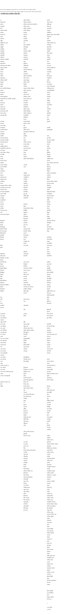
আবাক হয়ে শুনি (4, 111)
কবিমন (25, 49)
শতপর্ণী (48, 411)
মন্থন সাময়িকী (50, 272)
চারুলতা (26, 204)
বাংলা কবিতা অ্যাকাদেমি (52, 162)
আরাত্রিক (2, 171)
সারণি (48, 491)
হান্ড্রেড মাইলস (50, 597)
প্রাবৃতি (48, 51)
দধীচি (25, 409)
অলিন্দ (1, 105)
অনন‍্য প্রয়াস (3, 113)
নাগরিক (25, 452)
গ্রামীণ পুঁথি (26, 196)
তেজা (25, 336)
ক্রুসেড (25, 127)
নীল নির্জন (26, 475)
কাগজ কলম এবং (28, 98)
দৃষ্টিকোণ (26, 423)
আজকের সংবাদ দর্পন (5, 187)
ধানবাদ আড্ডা (27, 435)
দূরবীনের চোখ (27, 371)
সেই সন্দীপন (50, 450)
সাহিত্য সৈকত (50, 452)
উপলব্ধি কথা (3, 262)
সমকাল (48, 479)
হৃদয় (48, 595)
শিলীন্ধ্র (48, 406)
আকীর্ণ (2, 136)
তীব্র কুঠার (26, 332)
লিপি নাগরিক (50, 380)
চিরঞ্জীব (25, 210)
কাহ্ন (25, 61)
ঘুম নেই (25, 194)
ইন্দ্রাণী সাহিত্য (3, 229)
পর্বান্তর (48, 57)
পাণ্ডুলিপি (49, 78)
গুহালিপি (26, 198)
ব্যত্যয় (48, 144)
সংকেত (48, 483)
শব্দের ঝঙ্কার (49, 417)
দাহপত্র (25, 406)
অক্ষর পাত (2, 107)
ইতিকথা (2, 237)
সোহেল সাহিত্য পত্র (51, 514)
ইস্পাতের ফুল (3, 231)
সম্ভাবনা (49, 437)
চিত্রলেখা (26, 218)
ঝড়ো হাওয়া (26, 299)
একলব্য (2, 320)
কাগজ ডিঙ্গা (26, 144)
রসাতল (48, 336)
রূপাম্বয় (48, 328)
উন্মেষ (1, 260)
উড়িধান (2, 291)
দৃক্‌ (24, 390)
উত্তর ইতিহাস (3, 280)
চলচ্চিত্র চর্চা (26, 241)
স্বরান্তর (48, 570)
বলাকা (48, 160)
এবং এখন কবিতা (4, 338)
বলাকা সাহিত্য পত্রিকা (52, 181)
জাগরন (25, 278)
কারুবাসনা (26, 146)
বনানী (48, 189)
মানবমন (49, 274)
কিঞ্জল (25, 84)
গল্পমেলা (26, 183)
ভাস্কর (48, 241)
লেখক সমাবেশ (50, 361)
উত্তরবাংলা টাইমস (4, 285)
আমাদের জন (3, 177)
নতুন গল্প (26, 454)
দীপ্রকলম (26, 367)
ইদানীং (2, 222)
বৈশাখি (48, 202)
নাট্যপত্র (25, 460)
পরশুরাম (49, 36)
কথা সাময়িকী (27, 45)
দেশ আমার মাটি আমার (29, 394)
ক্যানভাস (26, 67)
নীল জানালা (27, 500)
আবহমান (2, 196)
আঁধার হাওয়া (3, 179)
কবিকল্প (25, 136)
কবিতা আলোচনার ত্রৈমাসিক (30, 24)
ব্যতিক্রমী (49, 187)
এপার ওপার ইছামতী (5, 375)
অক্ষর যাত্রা (2, 22)
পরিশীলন (49, 32)
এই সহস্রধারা (3, 318)
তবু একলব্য (26, 346)
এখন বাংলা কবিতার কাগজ (6, 371)
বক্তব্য (48, 206)
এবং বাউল (2, 357)
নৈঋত (25, 483)
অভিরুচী (2, 55)
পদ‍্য (48, 117)
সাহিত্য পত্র (49, 493)
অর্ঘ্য (1, 28)
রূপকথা (48, 353)
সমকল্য (48, 551)
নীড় (24, 448)
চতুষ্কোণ (25, 212)
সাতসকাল (49, 522)
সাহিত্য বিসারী (50, 533)
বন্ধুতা (48, 212)
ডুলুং (25, 400)
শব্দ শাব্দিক (49, 409)
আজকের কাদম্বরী (4, 140)
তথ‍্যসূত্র (25, 351)
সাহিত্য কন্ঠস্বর (50, 516)
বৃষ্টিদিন (48, 152)
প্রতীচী (48, 100)
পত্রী (48, 38)
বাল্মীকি (48, 156)
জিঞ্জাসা (26, 264)
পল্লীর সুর (49, 24)
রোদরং (48, 346)
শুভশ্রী (48, 421)
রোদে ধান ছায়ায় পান (52, 334)
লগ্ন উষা (49, 371)
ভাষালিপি (49, 255)
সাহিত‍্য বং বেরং (50, 572)
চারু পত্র (25, 225)
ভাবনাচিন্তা (49, 239)
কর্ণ (24, 43)
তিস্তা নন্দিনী (26, 344)
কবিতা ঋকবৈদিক (28, 76)
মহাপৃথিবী (49, 278)
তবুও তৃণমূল (26, 324)
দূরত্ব (25, 375)
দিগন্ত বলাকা (27, 386)
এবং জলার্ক (3, 359)
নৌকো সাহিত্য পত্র (28, 471)
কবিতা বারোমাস (27, 28)
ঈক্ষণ (1, 245)
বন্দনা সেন (26, 446)
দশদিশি (25, 398)
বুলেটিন (49, 210)
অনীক (1, 76)
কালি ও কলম (27, 123)
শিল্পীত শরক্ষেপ (50, 400)
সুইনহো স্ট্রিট (50, 576)
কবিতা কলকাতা (27, 22)
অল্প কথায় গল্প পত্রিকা (5, 65)
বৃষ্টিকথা (48, 169)
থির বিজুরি (26, 361)
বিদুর (48, 231)
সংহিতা (48, 566)
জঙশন (25, 293)
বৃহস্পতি (49, 138)
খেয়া (25, 167)
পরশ (48, 61)
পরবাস (48, 94)
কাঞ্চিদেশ (26, 117)
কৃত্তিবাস (25, 63)
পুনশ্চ (48, 119)
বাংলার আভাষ (50, 183)
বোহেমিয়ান (49, 194)
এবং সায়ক (2, 334)
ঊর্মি (1, 276)
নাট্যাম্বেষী (26, 479)
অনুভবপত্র (2, 78)
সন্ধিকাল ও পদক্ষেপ (51, 475)
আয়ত (1, 206)
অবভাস (2, 38)
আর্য (1, 212)
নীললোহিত (26, 469)
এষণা (1, 336)
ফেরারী (48, 127)
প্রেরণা (48, 55)
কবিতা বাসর (26, 129)
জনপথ (25, 272)
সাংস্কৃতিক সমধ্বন (51, 471)
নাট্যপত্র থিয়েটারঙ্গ (28, 477)
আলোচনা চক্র (3, 210)
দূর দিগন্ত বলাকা (27, 378)
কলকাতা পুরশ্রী (27, 51)
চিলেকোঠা (26, 235)
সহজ (48, 485)
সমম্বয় (48, 518)
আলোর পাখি (3, 189)
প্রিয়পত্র (49, 82)
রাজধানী (49, 324)
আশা (1, 173)
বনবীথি (48, 218)
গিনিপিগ (26, 187)
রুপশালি (49, 351)
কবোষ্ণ (25, 32)
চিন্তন (25, 206)
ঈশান (1, 247)
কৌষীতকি (26, 65)
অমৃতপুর (2, 61)
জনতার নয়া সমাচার (28, 287)
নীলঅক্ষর (26, 508)
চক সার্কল (26, 245)
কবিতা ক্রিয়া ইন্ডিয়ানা (29, 158)
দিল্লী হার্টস (26, 419)
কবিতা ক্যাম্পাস (27, 90)
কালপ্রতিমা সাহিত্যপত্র (29, 131)
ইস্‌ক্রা (1, 225)
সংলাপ (48, 535)
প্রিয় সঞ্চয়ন (49, 53)
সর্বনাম (48, 584)
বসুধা (48, 146)
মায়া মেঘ (49, 293)
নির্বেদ (25, 466)
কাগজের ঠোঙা (27, 148)
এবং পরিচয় (3, 367)
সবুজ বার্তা (49, 510)
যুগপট (48, 311)
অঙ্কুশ (1, 40)
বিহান (48, 179)
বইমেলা (48, 154)
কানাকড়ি (26, 40)
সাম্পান (48, 582)
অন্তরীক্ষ (2, 49)
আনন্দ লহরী (3, 194)
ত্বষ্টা (24, 322)
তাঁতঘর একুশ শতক (28, 328)
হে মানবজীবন (50, 593)
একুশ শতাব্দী (3, 322)
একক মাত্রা (2, 313)
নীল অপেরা (26, 497)
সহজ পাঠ (49, 543)
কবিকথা (25, 92)
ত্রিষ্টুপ (25, 342)
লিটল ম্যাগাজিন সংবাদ (52, 373)
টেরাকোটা (26, 305)
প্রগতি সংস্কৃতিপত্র (51, 67)
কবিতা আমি (26, 109)
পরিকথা (49, 40)
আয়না (1, 158)
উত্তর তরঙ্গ (2, 255)
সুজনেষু (49, 442)
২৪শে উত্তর (49, 607)
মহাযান (48, 289)
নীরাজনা (26, 495)
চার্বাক (25, 243)
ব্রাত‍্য (48, 225)
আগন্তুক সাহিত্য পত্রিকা (5, 185)
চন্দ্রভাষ (25, 237)
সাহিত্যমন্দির (50, 495)
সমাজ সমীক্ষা (50, 528)
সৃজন (48, 526)
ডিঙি (25, 315)
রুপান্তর (48, 344)
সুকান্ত (48, 547)
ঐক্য (1, 384)
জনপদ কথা (26, 262)
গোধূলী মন (26, 177)
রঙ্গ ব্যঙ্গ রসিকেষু (51, 326)
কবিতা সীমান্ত (27, 30)
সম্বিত (48, 537)
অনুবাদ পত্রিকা (3, 67)
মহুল (48, 299)
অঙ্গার (1, 74)
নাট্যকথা (26, 458)
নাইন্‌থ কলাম (27, 487)
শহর (48, 394)
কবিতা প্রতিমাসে (27, 113)
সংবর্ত (48, 562)
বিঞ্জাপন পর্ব (49, 198)
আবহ (1, 156)
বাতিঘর (48, 204)
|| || (10, 13)
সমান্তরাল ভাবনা (51, 568)
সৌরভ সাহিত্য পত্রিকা (52, 504)
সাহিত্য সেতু (50, 500)
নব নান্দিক (26, 485)
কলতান (25, 34)
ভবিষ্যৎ (48, 253)
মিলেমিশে (49, 270)
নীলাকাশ (26, 473)
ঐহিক (1, 386)
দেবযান (25, 392)
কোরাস (25, 156)
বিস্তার (48, 216)
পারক (48, 74)
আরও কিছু (2, 125)
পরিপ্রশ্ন (48, 96)
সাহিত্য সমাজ (50, 497)
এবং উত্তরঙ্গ (3, 326)
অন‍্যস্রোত (2, 103)
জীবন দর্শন (26, 274)
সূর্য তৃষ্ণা (49, 545)
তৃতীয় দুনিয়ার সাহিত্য (29, 330)
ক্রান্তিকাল (26, 107)
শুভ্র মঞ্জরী (49, 392)
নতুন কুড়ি (26, 502)
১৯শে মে (49, 609)
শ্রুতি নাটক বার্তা (51, 390)
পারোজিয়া (49, 105)
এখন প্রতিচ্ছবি (3, 353)
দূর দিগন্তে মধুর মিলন (28, 380)
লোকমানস (49, 378)
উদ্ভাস (1, 287)
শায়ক (48, 388)
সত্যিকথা (49, 477)
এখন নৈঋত (3, 342)
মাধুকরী (48, 268)
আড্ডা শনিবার (3, 165)
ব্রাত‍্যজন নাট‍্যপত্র (51, 220)
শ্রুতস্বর (48, 386)
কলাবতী (26, 100)
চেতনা (25, 233)
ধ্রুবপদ (25, 404)
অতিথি (2, 45)
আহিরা (2, 208)
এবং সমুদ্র (2, 315)
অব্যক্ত (1, 94)
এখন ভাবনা (3, 351)
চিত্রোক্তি (26, 216)
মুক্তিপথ (49, 301)
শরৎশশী (49, 402)
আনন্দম (2, 123)
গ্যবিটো (25, 179)
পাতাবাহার (49, 84)
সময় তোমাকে (50, 531)
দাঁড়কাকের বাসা (27, 417)
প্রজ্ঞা (48, 111)
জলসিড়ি (26, 282)
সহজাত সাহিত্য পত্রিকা (52, 444)
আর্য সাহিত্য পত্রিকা (5, 152)
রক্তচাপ (48, 338)
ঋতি (1, 299)
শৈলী (48, 413)
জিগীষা (25, 266)
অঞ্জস (1, 84)
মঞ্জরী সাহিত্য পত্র (51, 291)
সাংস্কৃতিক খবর (50, 557)
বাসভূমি (49, 142)
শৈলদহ (48, 396)
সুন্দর (48, 524)
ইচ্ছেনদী (2, 235)
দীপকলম (26, 413)
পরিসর (48, 92)
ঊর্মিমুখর (2, 272)
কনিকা (25, 36)
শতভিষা (49, 429)
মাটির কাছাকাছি (50, 295)
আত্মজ (2, 204)
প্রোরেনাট (49, 28)
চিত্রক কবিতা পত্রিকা (28, 208)
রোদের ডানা (50, 349)
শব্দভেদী (49, 404)
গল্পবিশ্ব (25, 173)
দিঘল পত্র (26, 382)
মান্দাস (48, 266)
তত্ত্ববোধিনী (27, 338)
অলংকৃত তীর (3, 115)
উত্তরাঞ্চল (2, 253)
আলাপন (2, 131)
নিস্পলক (26, 510)
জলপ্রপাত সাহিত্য (28, 268)
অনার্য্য (1, 90)
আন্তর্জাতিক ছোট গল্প (5, 148)
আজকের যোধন (4, 142)
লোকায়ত (49, 367)
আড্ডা (1, 144)
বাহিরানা (49, 177)
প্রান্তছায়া (49, 49)
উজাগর (2, 270)
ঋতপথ (2, 307)
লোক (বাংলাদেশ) (51, 365)
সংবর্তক (49, 574)
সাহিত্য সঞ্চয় (50, 512)
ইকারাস (2, 239)
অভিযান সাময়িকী (4, 59)
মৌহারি (48, 276)
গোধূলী (25, 181)
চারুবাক (25, 222)
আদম (1, 183)
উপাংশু (2, 266)
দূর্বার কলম (26, 421)
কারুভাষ (26, 57)
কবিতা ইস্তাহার (27, 111)
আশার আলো (3, 160)
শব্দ (47, 423)
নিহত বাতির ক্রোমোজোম (30, 450)
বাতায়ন (49, 148)
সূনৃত (48, 578)
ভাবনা (48, 251)
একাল (1, 373)
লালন (48, 359)
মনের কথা (49, 264)
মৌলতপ (49, 280)
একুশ (1, 363)
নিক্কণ (25, 464)
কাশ (24, 138)
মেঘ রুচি (49, 287)
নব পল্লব (25, 442)
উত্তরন (1, 274)
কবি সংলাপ (26, 78)
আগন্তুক (2, 198)
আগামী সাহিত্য (4, 129)
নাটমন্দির (26, 456)
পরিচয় (48, 115)
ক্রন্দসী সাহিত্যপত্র (28, 69)
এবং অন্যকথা (3, 340)
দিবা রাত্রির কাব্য (27, 396)
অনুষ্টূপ (2, 47)
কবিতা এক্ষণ (27, 26)
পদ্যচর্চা (48, 63)
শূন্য (48, 398)
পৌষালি (49, 109)
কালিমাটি (26, 59)
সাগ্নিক (48, 456)
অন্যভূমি (2, 51)
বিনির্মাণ (49, 185)
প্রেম (48, 107)
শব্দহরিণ (49, 419)
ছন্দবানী (25, 255)
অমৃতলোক (2, 63)
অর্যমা (1, 86)
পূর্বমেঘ (48, 121)
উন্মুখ (1, 264)
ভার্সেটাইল (49, 243)
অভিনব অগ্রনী (3, 80)
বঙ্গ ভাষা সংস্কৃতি (51, 140)
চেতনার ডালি (27, 229)
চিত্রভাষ (25, 220)
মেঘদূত (48, 285)
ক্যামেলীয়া (26, 115)
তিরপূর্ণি (25, 334)
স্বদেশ (48, 541)
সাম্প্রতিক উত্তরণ (51, 458)
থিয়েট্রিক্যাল (26, 357)
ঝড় (24, 301)
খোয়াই (25, 165)
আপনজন (2, 150)
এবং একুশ (2, 328)
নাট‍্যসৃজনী (26, 506)
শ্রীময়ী (48, 425)
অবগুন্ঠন (2, 26)
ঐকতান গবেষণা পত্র (5, 382)
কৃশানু (25, 154)
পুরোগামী (49, 47)
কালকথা (26, 150)
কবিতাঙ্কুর (26, 47)
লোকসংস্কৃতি (50, 369)
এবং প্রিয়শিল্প (3, 330)
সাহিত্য (48, 435)
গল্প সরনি (26, 185)
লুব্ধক (48, 375)
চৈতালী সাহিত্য (27, 231)
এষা (1, 346)
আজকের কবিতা (4, 138)
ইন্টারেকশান (3, 233)
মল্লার (48, 297)
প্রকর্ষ (48, 80)
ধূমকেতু (25, 433)
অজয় (1, 71)
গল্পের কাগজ (27, 175)
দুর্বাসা (25, 373)
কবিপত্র (25, 86)
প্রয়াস (48, 98)
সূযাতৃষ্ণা (49, 446)
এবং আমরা (3, 349)
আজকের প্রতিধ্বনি (4, 191)
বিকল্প (48, 171)
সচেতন (48, 454)
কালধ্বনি (26, 103)
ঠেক (24, 309)
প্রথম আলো (49, 22)
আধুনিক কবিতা (4, 146)
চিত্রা (25, 227)
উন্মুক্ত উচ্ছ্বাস (3, 268)
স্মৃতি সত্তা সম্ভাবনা (51, 506)
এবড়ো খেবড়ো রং (4, 365)
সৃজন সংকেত (50, 549)
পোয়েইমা (49, 69)
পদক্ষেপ (49, 30)
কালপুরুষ (26, 105)
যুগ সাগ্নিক (49, 318)
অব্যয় (1, 36)
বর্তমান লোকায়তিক (51, 173)
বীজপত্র (49, 167)
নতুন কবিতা (26, 491)
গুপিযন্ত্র (25, 189)
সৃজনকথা (49, 464)
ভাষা (48, 247)
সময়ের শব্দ (49, 539)
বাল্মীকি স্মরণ (50, 158)
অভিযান (2, 57)
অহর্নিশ (2, 69)
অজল (1, 24)
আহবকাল (2, 127)
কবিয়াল (25, 53)
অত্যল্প (1, 32)
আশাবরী (2, 154)
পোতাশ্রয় (49, 71)
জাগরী (25, 276)
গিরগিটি (26, 191)
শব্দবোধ (48, 427)
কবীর (25, 134)
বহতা (48, 208)
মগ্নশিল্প (48, 262)
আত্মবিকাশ (3, 200)
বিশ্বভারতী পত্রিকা (51, 191)
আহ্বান (2, 162)
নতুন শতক (26, 489)
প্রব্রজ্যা (48, 103)
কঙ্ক (24, 125)
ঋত (1, 297)
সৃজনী (48, 462)
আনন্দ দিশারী (3, 167)
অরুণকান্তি (2, 109)
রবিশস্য (48, 340)
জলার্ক (25, 280)
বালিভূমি (49, 222)
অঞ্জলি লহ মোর (4, 43)
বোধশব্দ (48, 175)
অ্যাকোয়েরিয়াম (4, 96)
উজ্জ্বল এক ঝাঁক (4, 258)
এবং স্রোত (2, 369)
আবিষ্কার (2, 181)
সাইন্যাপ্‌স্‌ (49, 487)
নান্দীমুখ (25, 462)
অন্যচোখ (2, 92)
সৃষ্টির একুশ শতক (51, 555)
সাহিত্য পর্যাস (50, 440)
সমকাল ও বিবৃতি (51, 481)
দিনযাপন (26, 411)
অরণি (1, 100)
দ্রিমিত (25, 415)
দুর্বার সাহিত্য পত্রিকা (28, 388)
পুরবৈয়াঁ (48, 59)
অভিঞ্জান (2, 53)
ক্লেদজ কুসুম (26, 80)
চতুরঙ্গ (25, 214)
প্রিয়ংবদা (49, 26)
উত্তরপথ (2, 282)
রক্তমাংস (49, 330)
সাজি (48, 489)
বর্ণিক (48, 200)
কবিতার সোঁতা (27, 96)
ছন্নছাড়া (25, 251)
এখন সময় (2, 324)
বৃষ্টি (48, 150)
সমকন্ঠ (48, 469)
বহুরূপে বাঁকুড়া (50, 229)
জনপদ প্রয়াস (27, 270)
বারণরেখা (49, 227)
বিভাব (48, 165)
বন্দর (48, 136)
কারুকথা (26, 55)
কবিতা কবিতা (27, 20)
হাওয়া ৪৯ (49, 599)
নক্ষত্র (25, 493)
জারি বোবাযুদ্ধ (27, 285)
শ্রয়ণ (48, 415)
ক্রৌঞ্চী (25, 71)
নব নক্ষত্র (26, 444)
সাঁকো (48, 553)
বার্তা (48, 214)
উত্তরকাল (2, 289)
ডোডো (25, 313)
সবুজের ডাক (50, 564)
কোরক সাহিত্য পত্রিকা (29, 88)
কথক (25, 140)
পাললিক (49, 45)
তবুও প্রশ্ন (26, 326)
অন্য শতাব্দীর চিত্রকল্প (5, 88)
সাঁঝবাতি (49, 520)
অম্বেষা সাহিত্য (3, 30)
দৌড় (25, 425)
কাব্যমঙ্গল (26, 74)
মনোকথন (49, 303)
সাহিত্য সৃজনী (50, 473)
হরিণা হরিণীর (50, 591)
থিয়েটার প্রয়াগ (27, 359)
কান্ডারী (25, 38)
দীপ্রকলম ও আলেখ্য (28, 369)
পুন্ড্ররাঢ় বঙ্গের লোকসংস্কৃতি (53, 34)
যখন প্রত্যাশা (50, 313)
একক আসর (3, 344)
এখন (1, 361)
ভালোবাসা (49, 245)
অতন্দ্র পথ (2, 34)
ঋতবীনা (2, 305)
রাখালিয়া (49, 332)
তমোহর (25, 349)
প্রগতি (48, 20)
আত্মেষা (2, 121)
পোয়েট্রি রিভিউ (50, 90)
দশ (24, 402)
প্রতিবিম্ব (49, 113)
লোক (48, 363)
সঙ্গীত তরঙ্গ (49, 460)
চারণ (25, 239)
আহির (1, 169)
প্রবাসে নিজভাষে (51, 86)
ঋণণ (1, 303)
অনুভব (2, 82)
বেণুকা (48, 342)
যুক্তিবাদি (49, 309)
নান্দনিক (25, 504)
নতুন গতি (26, 481)
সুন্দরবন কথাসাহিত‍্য (51, 580)
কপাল (25, 119)
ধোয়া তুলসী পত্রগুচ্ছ (29, 431)
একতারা (2, 355)
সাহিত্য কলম (50, 560)
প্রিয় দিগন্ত (49, 76)
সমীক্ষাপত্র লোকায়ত (52, 448)
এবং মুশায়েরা (3, 332)
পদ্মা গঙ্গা (49, 65)
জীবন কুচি (26, 291)
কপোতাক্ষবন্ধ (27, 121)
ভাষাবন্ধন (49, 237)
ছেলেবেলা (26, 253)
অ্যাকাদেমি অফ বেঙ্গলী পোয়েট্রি (7, 98)
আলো (1, 202)
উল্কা (1, 278)
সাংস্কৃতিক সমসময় (51, 466)
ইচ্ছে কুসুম (2, 227)
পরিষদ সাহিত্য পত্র (51, 43)
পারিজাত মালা (50, 88)
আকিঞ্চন (2, 134)
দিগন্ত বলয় (26, 384)
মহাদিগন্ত (49, 282)
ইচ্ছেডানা (2, 220)
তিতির (25, 340)
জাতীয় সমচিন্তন (27, 289)
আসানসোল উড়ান (4, 214)
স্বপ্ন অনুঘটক (50, 508)
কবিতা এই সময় (27, 142)
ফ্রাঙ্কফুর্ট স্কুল (50, 129)
